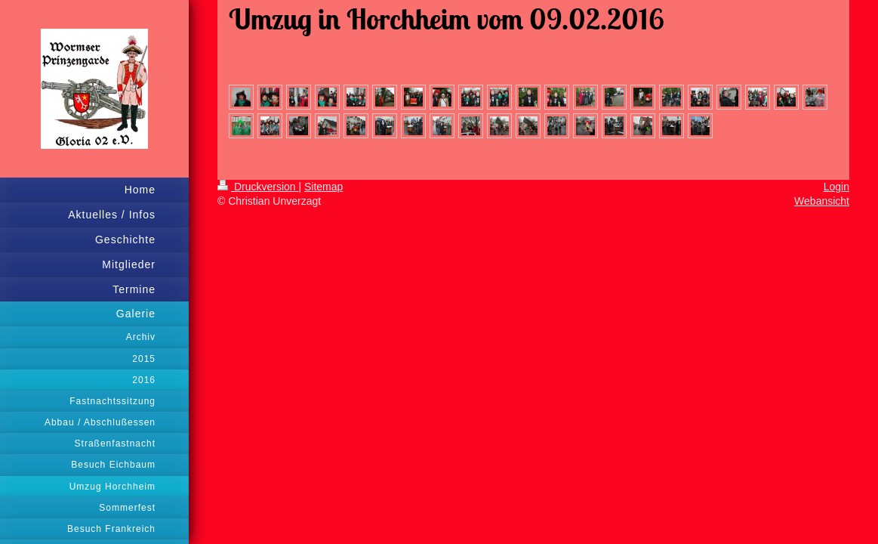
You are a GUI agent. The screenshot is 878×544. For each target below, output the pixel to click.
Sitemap (323, 187)
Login (836, 187)
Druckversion (257, 187)
